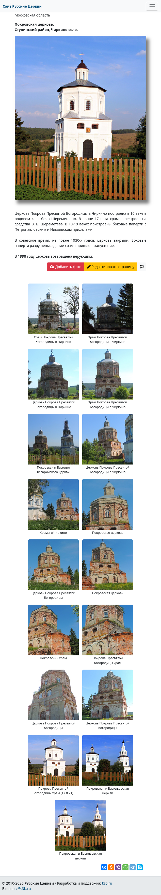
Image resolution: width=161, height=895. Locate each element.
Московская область (32, 15)
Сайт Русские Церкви (22, 6)
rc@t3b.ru (22, 888)
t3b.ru (107, 883)
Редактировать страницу (110, 266)
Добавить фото (65, 266)
